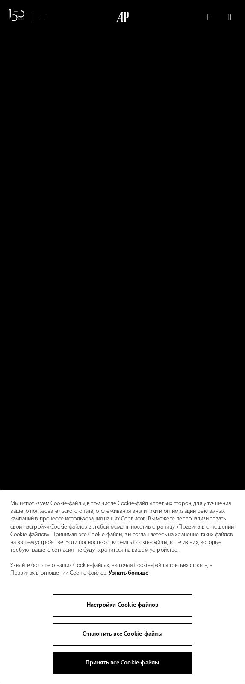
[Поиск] (209, 17)
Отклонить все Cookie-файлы (122, 634)
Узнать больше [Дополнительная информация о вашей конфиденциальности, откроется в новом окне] (128, 573)
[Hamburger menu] (43, 17)
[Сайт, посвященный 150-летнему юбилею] (17, 17)
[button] (209, 17)
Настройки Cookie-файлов (123, 605)
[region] (122, 587)
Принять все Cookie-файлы (122, 663)
